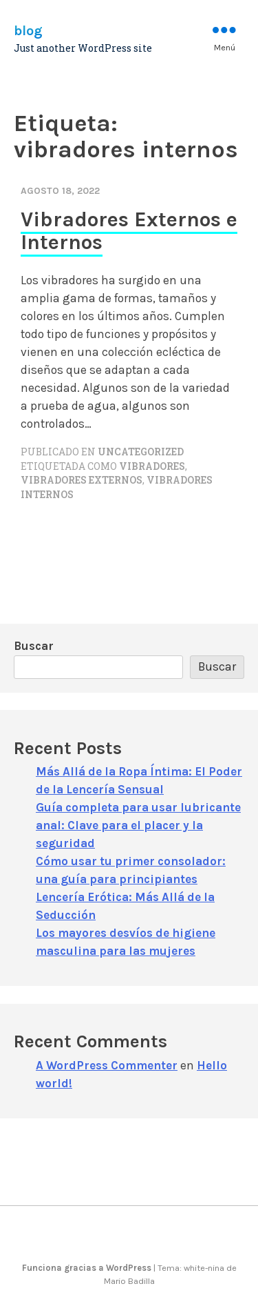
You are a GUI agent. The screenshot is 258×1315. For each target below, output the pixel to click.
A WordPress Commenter (107, 1065)
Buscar (34, 646)
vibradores (152, 466)
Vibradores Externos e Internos (129, 231)
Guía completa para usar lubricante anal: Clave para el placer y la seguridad (138, 825)
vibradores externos (81, 480)
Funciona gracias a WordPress (87, 1268)
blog (28, 31)
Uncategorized (141, 452)
